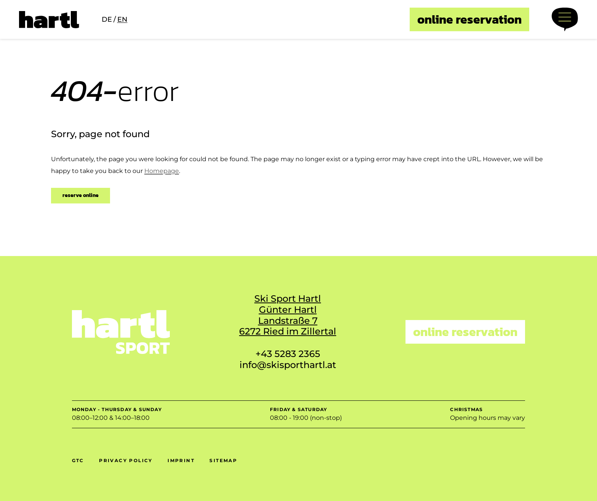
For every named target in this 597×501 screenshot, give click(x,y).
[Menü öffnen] (565, 19)
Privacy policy (126, 460)
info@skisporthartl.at (287, 364)
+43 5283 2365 (287, 353)
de (107, 19)
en (122, 19)
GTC (78, 460)
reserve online (80, 195)
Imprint (181, 460)
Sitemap (223, 460)
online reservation (469, 19)
